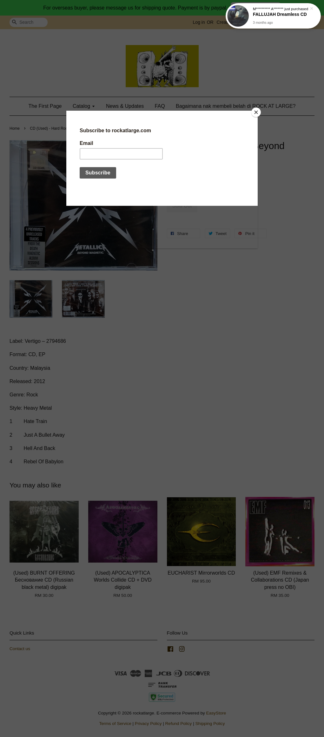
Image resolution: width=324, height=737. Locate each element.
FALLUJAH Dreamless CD (281, 11)
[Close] (256, 112)
